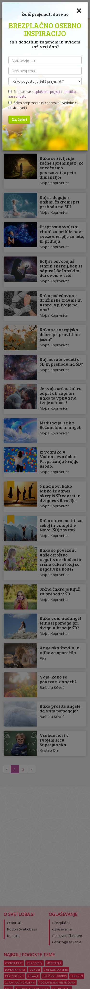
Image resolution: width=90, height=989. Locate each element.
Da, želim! (19, 119)
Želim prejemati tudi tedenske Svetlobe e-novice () (43, 105)
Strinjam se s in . (42, 94)
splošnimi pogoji (47, 91)
